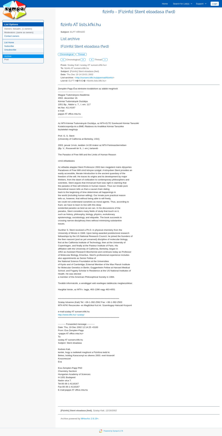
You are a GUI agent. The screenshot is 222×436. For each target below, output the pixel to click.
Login (214, 3)
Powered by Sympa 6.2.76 (113, 431)
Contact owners (11, 36)
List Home (9, 42)
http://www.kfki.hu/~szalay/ (71, 314)
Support (200, 3)
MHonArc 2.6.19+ (89, 418)
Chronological (66, 54)
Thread (81, 54)
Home (165, 3)
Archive (7, 56)
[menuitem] (164, 3)
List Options (11, 24)
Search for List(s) (181, 3)
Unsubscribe (10, 49)
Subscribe (9, 46)
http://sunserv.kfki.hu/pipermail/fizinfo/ (94, 77)
